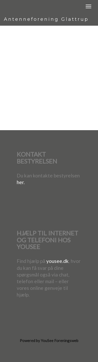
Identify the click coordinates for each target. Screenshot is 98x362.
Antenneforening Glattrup (46, 19)
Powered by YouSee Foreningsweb (49, 340)
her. (21, 182)
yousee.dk (57, 261)
